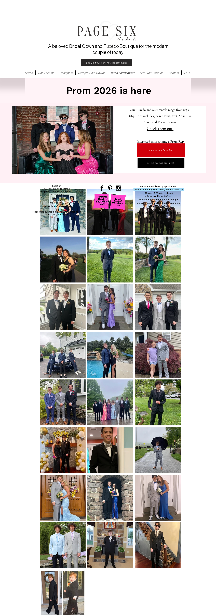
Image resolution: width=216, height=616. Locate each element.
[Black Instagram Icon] (118, 188)
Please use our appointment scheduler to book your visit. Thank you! (57, 213)
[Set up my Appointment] (161, 163)
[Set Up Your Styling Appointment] (106, 62)
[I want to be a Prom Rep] (161, 150)
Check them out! (160, 128)
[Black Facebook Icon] (101, 188)
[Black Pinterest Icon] (110, 188)
